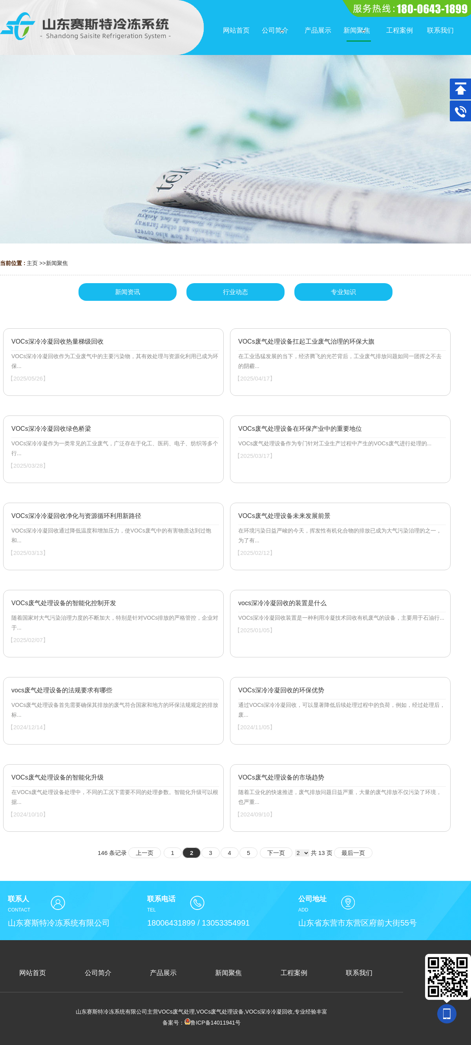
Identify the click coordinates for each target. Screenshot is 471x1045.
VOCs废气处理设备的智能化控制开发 (63, 603)
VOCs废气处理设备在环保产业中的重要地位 (300, 428)
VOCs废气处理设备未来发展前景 (284, 515)
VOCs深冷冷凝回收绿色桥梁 (51, 428)
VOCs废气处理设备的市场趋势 (281, 777)
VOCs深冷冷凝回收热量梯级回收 (57, 341)
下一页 (276, 852)
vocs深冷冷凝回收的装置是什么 (282, 603)
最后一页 (353, 852)
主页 (32, 263)
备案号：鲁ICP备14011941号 (201, 1022)
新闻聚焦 (57, 263)
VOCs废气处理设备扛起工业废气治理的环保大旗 (306, 341)
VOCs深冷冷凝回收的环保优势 (281, 690)
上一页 (144, 852)
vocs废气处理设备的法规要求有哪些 (61, 690)
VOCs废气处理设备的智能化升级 (57, 777)
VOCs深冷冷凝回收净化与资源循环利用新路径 (76, 515)
